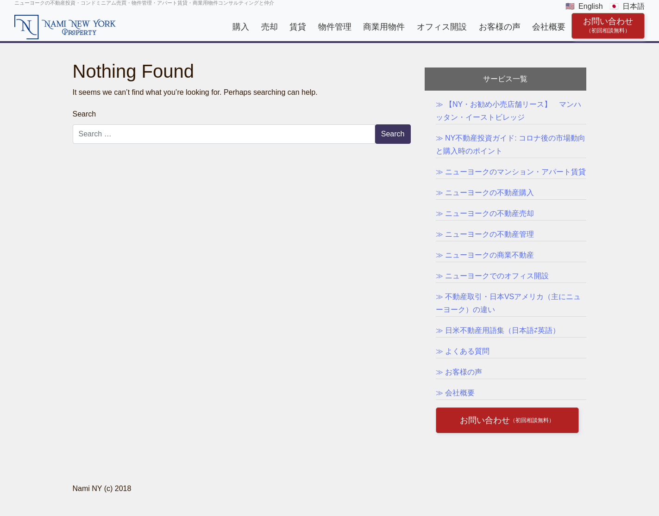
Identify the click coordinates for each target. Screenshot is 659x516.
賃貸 (297, 26)
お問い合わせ (608, 25)
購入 (240, 26)
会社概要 (548, 26)
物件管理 (334, 26)
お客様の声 (500, 26)
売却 (269, 26)
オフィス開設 (442, 26)
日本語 (633, 6)
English (590, 6)
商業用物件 (384, 26)
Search (84, 114)
